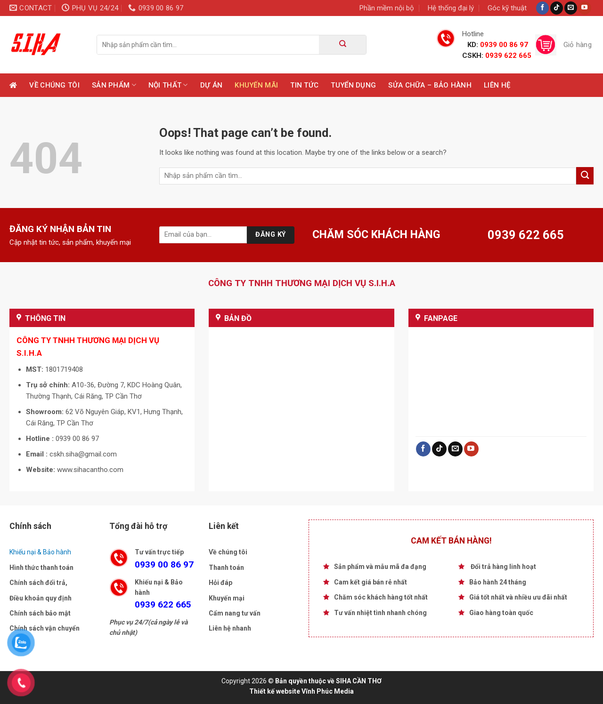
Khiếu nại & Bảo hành (40, 552)
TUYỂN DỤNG (353, 85)
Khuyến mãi (256, 85)
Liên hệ (497, 85)
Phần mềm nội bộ (386, 8)
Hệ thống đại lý (451, 8)
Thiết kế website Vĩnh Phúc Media (301, 691)
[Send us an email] (570, 8)
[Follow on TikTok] (556, 8)
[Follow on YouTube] (584, 8)
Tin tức (304, 85)
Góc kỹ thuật (507, 8)
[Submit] (342, 44)
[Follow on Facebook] (542, 8)
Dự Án (211, 85)
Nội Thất (168, 84)
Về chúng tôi (54, 85)
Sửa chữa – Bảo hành (430, 85)
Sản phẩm (114, 84)
